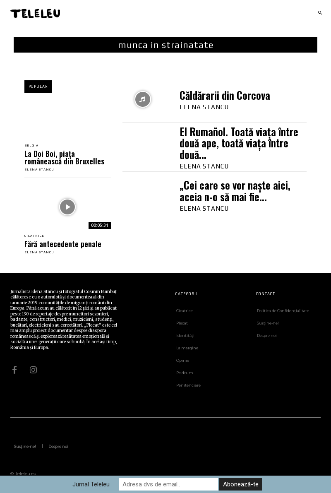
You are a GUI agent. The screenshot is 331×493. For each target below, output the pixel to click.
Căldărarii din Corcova (225, 95)
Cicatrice (34, 236)
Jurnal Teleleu (91, 484)
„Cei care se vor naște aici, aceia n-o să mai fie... (235, 190)
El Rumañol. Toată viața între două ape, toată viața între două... (239, 143)
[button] (320, 13)
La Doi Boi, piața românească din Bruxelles (64, 157)
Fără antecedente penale (62, 243)
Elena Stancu (39, 169)
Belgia (31, 145)
